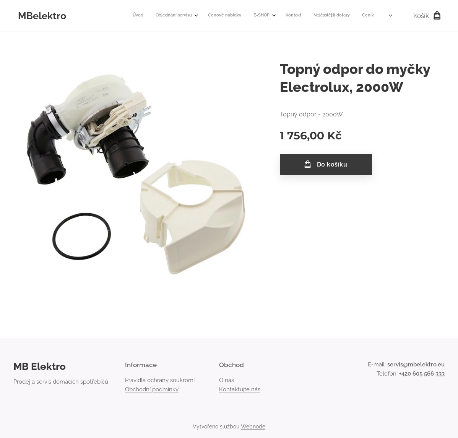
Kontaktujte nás (239, 389)
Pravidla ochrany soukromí (160, 380)
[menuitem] (250, 15)
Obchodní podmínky (152, 389)
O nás (226, 380)
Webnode (253, 426)
